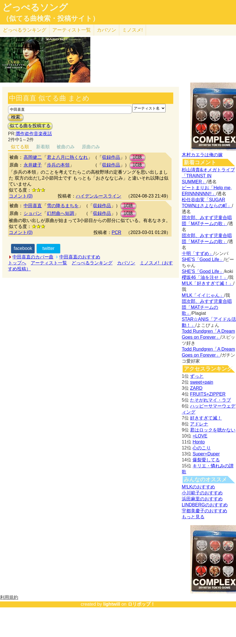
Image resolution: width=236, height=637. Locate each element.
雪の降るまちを (63, 205)
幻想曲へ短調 (60, 213)
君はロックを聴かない (212, 430)
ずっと (197, 376)
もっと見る (193, 516)
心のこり (202, 447)
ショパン (33, 213)
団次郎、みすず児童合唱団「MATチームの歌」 (207, 307)
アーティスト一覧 (49, 262)
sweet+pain (201, 382)
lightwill (111, 604)
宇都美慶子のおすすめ (204, 510)
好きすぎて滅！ (206, 418)
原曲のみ (91, 146)
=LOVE (200, 435)
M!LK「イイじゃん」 (203, 295)
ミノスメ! (132, 30)
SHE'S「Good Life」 (203, 259)
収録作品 (111, 157)
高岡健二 (33, 157)
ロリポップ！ (141, 604)
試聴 (137, 157)
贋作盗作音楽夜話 (34, 133)
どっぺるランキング (92, 262)
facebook (23, 248)
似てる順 (20, 146)
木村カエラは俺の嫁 (202, 154)
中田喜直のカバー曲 (32, 256)
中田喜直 (33, 205)
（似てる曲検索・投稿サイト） (50, 18)
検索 (15, 117)
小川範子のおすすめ (202, 492)
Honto (199, 441)
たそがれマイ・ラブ (210, 400)
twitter (48, 248)
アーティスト (71, 30)
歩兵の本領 (58, 165)
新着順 (43, 146)
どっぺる (24, 30)
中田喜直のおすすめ (79, 256)
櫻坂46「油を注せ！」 (205, 277)
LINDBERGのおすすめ (205, 504)
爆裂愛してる (206, 459)
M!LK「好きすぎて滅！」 (207, 283)
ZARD (196, 388)
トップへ (17, 262)
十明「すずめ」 (198, 253)
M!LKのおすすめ (198, 486)
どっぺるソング (35, 7)
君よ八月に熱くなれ (67, 157)
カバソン (106, 30)
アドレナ (199, 424)
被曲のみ (66, 146)
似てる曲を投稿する (30, 125)
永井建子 (33, 165)
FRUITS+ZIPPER (207, 394)
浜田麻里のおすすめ (202, 498)
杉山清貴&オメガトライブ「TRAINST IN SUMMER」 (208, 175)
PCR (116, 232)
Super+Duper (206, 453)
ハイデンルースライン (98, 196)
